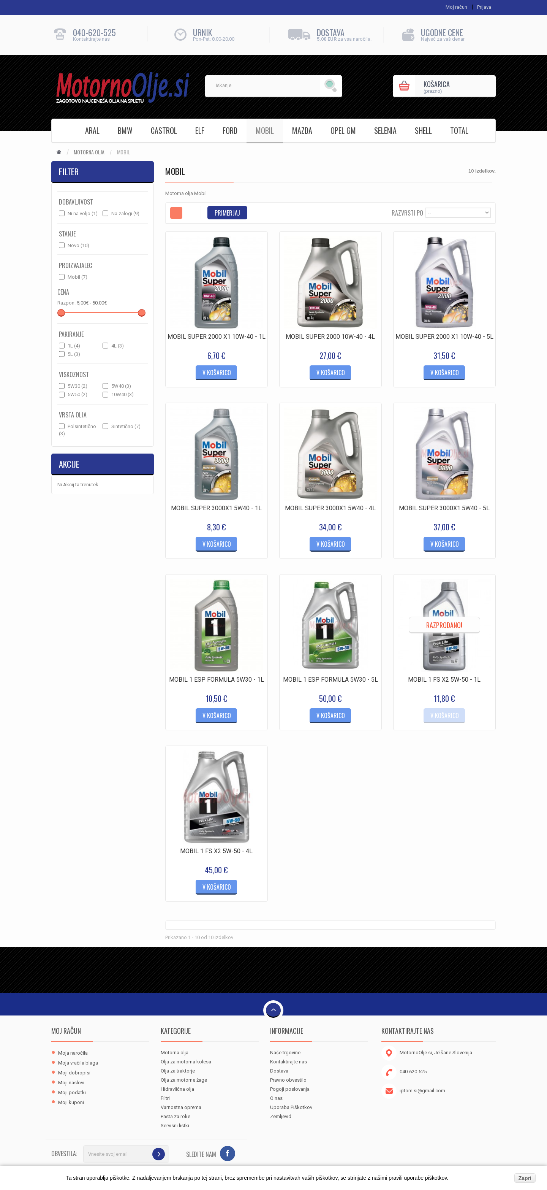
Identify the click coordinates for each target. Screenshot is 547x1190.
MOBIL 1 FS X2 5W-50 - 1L (444, 679)
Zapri (525, 1178)
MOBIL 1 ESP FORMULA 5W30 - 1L (216, 679)
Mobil (77, 277)
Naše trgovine (285, 1052)
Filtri (165, 1098)
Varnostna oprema (181, 1107)
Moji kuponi (71, 1102)
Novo (78, 245)
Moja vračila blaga (78, 1063)
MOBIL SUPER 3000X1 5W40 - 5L (444, 508)
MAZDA (302, 130)
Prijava (484, 7)
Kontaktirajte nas (288, 1062)
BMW (125, 130)
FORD (230, 130)
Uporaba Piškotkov (291, 1107)
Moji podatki (72, 1092)
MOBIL (265, 130)
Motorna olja (89, 152)
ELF (199, 130)
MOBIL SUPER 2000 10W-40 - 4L (330, 336)
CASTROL (164, 130)
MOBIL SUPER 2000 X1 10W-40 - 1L (217, 336)
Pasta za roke (175, 1116)
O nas (276, 1098)
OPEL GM (343, 130)
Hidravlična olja (177, 1089)
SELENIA (385, 130)
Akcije (69, 464)
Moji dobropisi (74, 1073)
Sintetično (126, 426)
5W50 (77, 394)
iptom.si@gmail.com (422, 1090)
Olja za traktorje (178, 1071)
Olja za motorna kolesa (186, 1062)
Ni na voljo (83, 213)
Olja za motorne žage (184, 1080)
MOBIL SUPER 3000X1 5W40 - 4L (330, 508)
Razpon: (66, 303)
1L (74, 346)
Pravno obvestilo (288, 1080)
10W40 (122, 394)
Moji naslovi (71, 1082)
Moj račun (66, 1031)
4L (117, 346)
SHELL (423, 130)
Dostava (279, 1071)
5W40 (121, 386)
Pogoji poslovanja (290, 1089)
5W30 (77, 386)
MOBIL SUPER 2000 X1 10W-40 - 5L (444, 336)
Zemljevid (280, 1116)
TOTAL (459, 130)
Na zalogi (125, 213)
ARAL (92, 130)
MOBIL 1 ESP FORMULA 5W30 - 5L (330, 679)
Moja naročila (73, 1053)
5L (74, 354)
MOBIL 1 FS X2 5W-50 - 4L (216, 851)
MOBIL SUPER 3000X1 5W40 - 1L (216, 508)
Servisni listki (175, 1125)
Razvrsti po (407, 212)
